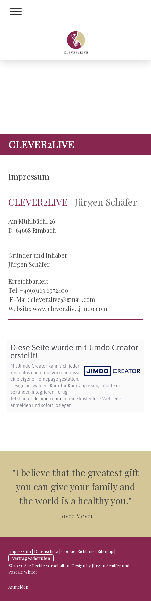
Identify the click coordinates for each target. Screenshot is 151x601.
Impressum (19, 551)
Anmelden (18, 587)
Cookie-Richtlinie (78, 551)
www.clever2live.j (56, 309)
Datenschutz (46, 551)
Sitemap (105, 551)
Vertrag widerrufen (31, 558)
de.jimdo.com (47, 398)
